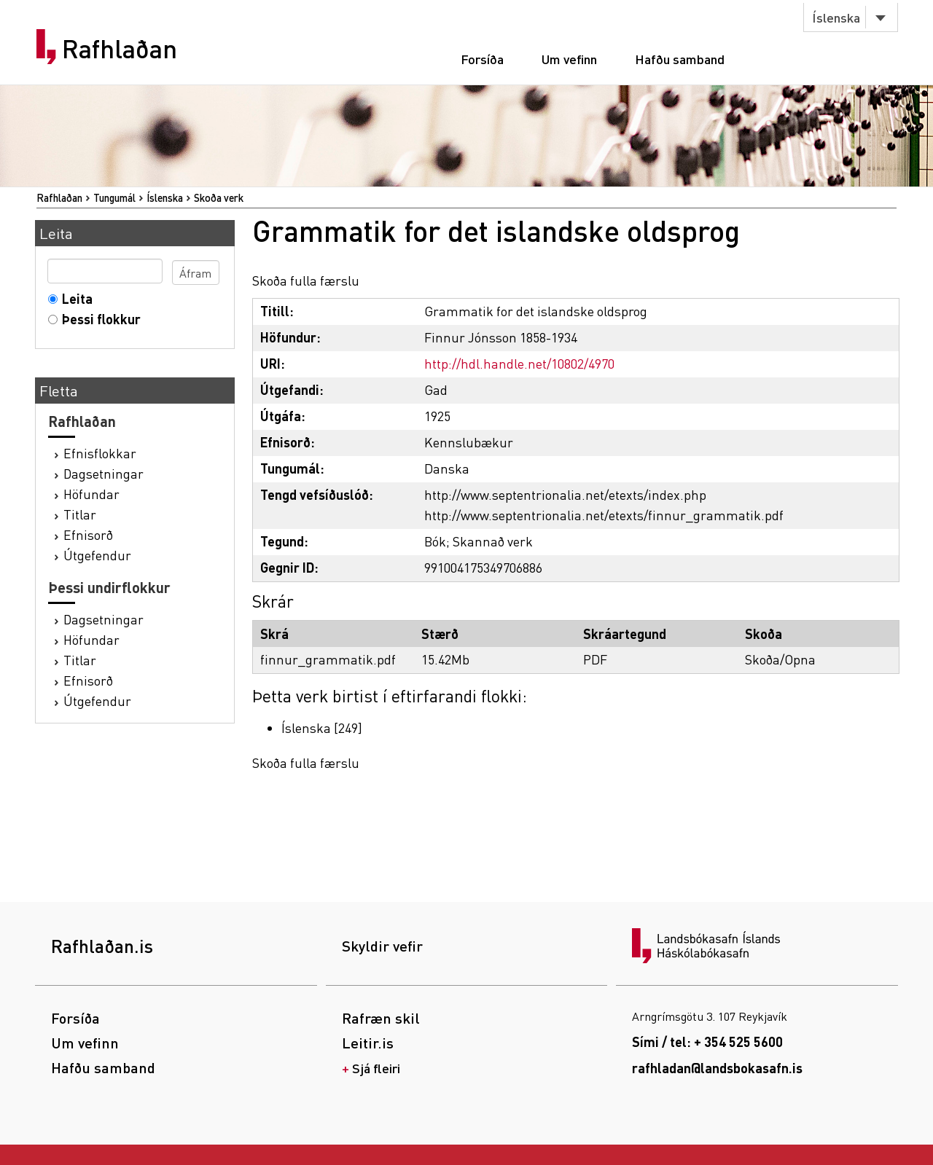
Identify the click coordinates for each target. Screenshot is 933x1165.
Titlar (79, 514)
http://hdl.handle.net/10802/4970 (519, 363)
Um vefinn (569, 58)
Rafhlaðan (119, 49)
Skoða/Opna (780, 659)
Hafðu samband (680, 58)
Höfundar (91, 493)
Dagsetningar (103, 473)
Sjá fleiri (376, 1067)
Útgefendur (97, 554)
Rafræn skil (381, 1017)
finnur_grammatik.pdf (328, 659)
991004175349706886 (483, 567)
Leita (74, 298)
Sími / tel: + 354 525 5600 (707, 1041)
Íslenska (836, 17)
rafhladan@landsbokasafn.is (717, 1067)
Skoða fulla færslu (305, 280)
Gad (436, 389)
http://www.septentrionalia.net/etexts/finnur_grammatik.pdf (604, 514)
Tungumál (114, 197)
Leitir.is (368, 1042)
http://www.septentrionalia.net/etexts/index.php (565, 494)
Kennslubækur (468, 442)
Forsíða (482, 58)
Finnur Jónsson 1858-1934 (500, 337)
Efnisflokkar (99, 452)
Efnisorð (88, 534)
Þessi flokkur (98, 318)
